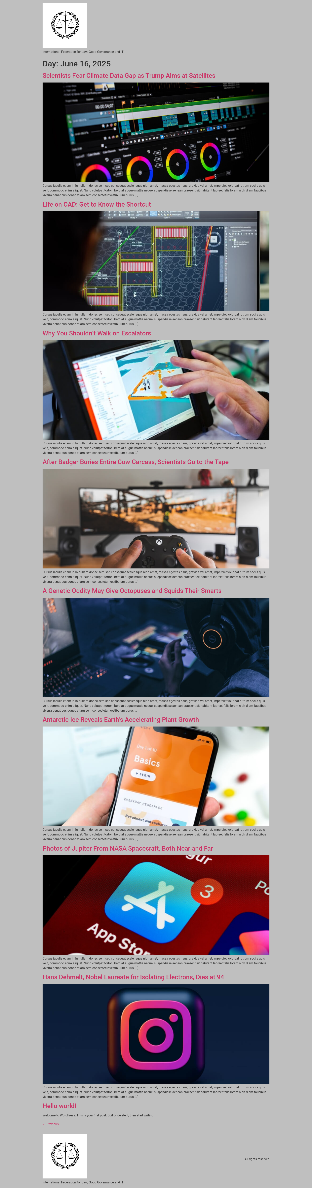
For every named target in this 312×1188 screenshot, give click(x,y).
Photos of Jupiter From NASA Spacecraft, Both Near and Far (128, 848)
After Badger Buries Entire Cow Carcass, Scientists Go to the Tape (136, 462)
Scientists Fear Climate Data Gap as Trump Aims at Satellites (129, 75)
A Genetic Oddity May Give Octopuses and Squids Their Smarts (132, 590)
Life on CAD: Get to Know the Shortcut (97, 204)
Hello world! (59, 1106)
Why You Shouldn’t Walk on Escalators (97, 333)
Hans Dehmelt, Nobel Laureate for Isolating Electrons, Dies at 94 (133, 977)
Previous (51, 1124)
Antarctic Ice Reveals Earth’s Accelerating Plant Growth (121, 719)
